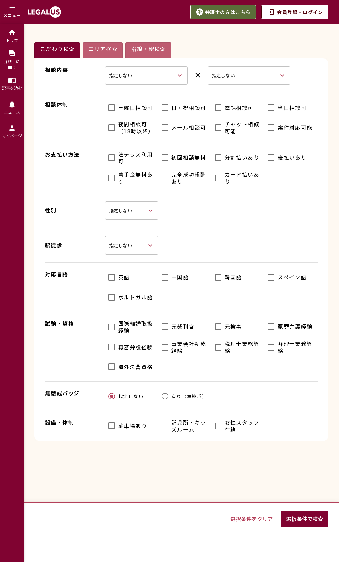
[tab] (57, 50)
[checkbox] (129, 107)
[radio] (124, 396)
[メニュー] (12, 12)
